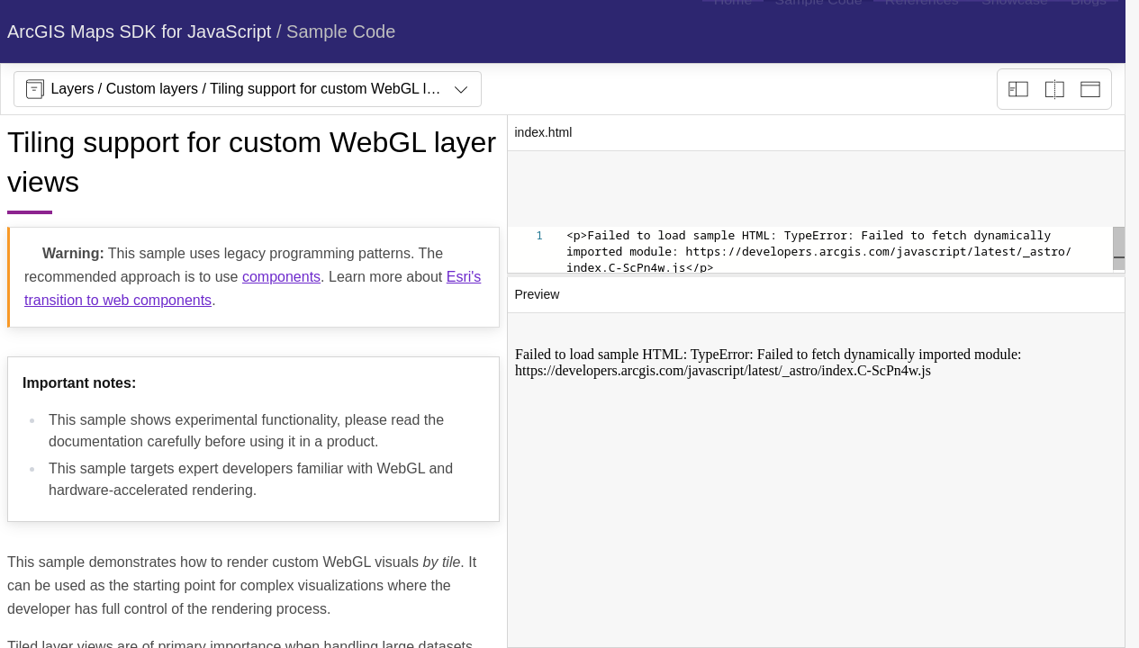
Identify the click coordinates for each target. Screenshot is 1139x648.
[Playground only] (1054, 89)
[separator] (816, 275)
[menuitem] (733, 31)
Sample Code (340, 31)
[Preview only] (1090, 89)
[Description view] (1018, 89)
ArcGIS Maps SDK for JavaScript (139, 31)
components (281, 276)
